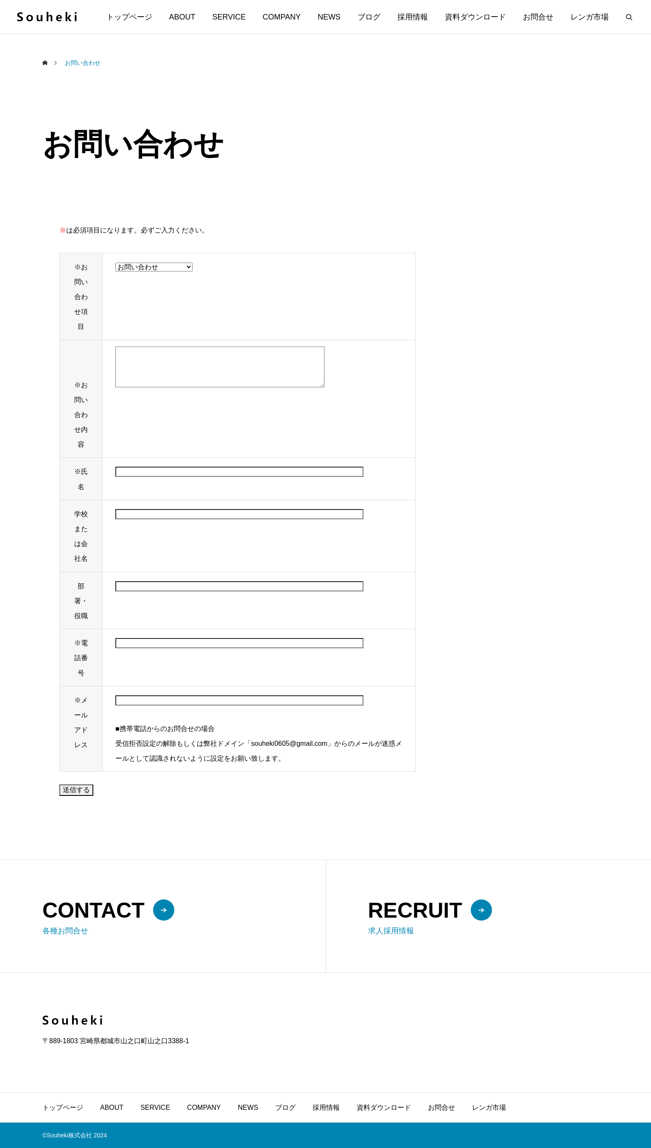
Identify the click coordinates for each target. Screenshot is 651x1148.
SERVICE (229, 17)
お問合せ (538, 17)
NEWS (329, 17)
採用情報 (412, 17)
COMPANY (282, 17)
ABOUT (182, 17)
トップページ (129, 17)
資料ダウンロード (475, 17)
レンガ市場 (589, 17)
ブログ (369, 17)
